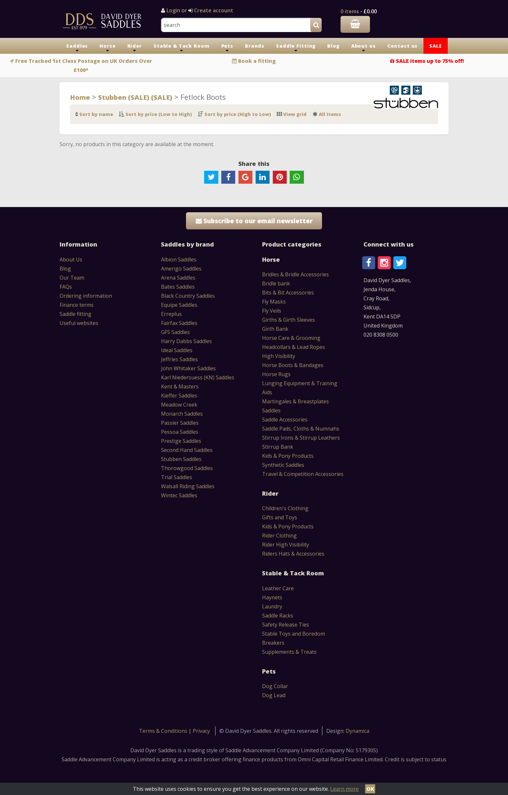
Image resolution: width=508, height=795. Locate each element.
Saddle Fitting (296, 48)
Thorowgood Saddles (187, 468)
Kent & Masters (180, 386)
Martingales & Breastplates (295, 401)
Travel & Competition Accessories (302, 474)
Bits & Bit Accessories (288, 292)
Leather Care (278, 588)
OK (370, 788)
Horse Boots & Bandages (292, 365)
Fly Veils (271, 310)
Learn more (344, 788)
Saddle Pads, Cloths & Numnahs (300, 428)
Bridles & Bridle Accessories (295, 274)
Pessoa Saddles (179, 431)
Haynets (272, 597)
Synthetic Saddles (283, 464)
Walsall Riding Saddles (187, 486)
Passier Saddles (180, 422)
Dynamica (357, 730)
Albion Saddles (178, 259)
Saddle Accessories (284, 419)
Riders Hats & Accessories (293, 553)
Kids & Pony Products (288, 455)
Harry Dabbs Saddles (186, 341)
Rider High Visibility (285, 544)
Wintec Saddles (179, 495)
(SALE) (160, 97)
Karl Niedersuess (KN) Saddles (197, 377)
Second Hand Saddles (187, 450)
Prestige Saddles (181, 440)
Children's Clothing (285, 508)
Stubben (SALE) (123, 97)
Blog (333, 46)
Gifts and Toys (279, 517)
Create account (213, 10)
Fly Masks (274, 301)
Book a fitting (257, 60)
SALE (435, 46)
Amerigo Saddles (181, 268)
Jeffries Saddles (179, 359)
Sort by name (96, 114)
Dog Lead (273, 695)
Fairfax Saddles (179, 323)
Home (80, 97)
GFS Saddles (175, 332)
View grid (294, 114)
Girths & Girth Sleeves (288, 319)
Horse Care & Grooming (291, 337)
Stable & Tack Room (182, 48)
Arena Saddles (178, 277)
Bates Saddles (178, 286)
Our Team (72, 277)
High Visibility (278, 356)
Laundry (272, 606)
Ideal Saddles (176, 350)
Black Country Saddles (188, 295)
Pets (227, 48)
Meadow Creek (179, 404)
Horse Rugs (276, 374)
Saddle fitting (75, 313)
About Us (71, 259)
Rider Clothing (279, 535)
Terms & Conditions (164, 730)
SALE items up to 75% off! (430, 60)
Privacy (201, 730)
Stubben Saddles (181, 459)
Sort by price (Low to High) (158, 114)
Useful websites (79, 323)
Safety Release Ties (285, 624)
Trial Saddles (176, 477)
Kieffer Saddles (179, 395)
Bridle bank (276, 283)
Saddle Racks (277, 615)
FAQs (66, 286)
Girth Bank (275, 328)
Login (173, 10)
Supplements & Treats (289, 651)
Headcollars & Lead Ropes (293, 347)
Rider (134, 48)
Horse (107, 48)
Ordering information (86, 295)
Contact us (402, 46)
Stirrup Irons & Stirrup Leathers (301, 437)
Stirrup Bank (277, 446)
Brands (254, 46)
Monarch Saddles (182, 413)
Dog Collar (275, 686)
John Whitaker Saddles (188, 368)
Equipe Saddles (179, 304)
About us (363, 48)
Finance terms (77, 304)
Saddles (77, 48)
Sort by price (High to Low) (237, 114)
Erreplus (171, 313)
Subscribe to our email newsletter (254, 220)
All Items (330, 114)
